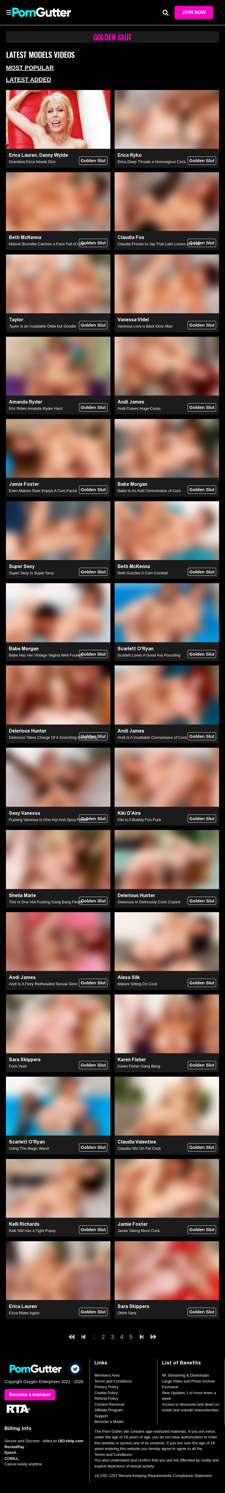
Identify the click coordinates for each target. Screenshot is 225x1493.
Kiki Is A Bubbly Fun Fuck (139, 819)
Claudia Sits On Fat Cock (139, 1148)
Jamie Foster (24, 484)
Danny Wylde (53, 155)
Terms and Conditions (113, 1381)
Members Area (107, 1375)
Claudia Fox (131, 237)
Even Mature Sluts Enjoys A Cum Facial (43, 490)
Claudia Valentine (137, 1142)
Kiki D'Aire (129, 813)
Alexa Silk (129, 977)
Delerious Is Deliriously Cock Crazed (149, 902)
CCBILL (11, 1458)
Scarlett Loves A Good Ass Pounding (149, 655)
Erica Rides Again (24, 1313)
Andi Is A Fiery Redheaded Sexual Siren (43, 984)
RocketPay (14, 1447)
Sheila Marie (22, 895)
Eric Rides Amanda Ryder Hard (36, 408)
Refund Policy (106, 1398)
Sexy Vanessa (24, 813)
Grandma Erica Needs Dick (32, 161)
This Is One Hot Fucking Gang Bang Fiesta (46, 902)
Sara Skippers (25, 1059)
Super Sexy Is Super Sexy (31, 573)
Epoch (10, 1452)
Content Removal (109, 1404)
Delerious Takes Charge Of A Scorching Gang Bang (53, 737)
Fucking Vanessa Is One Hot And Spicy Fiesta (48, 819)
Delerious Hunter (27, 731)
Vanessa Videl (133, 319)
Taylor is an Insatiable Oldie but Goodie (42, 326)
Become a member (30, 1394)
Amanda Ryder (25, 402)
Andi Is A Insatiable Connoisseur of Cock (152, 737)
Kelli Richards (24, 1224)
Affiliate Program (108, 1410)
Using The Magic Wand (29, 1148)
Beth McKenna (25, 237)
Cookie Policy (106, 1393)
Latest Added (28, 79)
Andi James (131, 402)
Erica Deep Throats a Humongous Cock (152, 161)
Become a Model (108, 1421)
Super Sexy (22, 566)
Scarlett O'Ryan (135, 648)
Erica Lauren (23, 155)
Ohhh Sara (127, 1313)
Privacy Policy (106, 1387)
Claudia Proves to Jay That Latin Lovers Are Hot (159, 244)
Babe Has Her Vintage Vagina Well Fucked (45, 655)
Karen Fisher (132, 1059)
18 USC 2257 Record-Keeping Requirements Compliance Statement (153, 1475)
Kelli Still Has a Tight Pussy (32, 1230)
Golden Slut (93, 160)
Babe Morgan (132, 484)
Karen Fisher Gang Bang (139, 1066)
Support (101, 1416)
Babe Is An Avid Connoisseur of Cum (149, 490)
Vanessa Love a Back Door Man (145, 326)
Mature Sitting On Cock (137, 984)
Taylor (16, 319)
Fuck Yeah (18, 1066)
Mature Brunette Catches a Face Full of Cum (47, 244)
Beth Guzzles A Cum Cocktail (143, 573)
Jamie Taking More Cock (139, 1230)
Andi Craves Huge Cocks (139, 408)
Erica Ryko (130, 155)
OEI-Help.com (70, 1441)
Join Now (194, 12)
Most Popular (30, 67)
